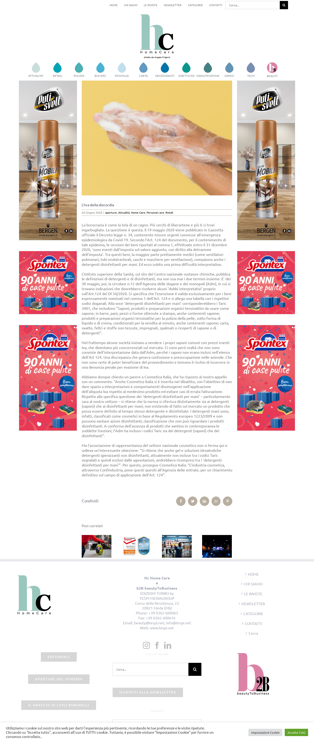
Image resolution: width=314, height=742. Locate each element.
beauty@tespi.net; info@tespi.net (162, 622)
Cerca (253, 633)
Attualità (124, 212)
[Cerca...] (252, 5)
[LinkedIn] (167, 645)
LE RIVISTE (253, 593)
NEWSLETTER (253, 603)
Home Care (138, 212)
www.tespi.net (162, 627)
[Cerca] (284, 5)
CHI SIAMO (253, 583)
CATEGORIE (253, 613)
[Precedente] (85, 545)
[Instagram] (146, 645)
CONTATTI (253, 623)
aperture (111, 212)
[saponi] (157, 138)
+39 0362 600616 (160, 617)
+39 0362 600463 (163, 612)
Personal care (155, 212)
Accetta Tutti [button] (296, 732)
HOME (253, 574)
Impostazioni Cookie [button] (265, 732)
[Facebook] (157, 645)
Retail (169, 212)
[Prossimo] (228, 545)
